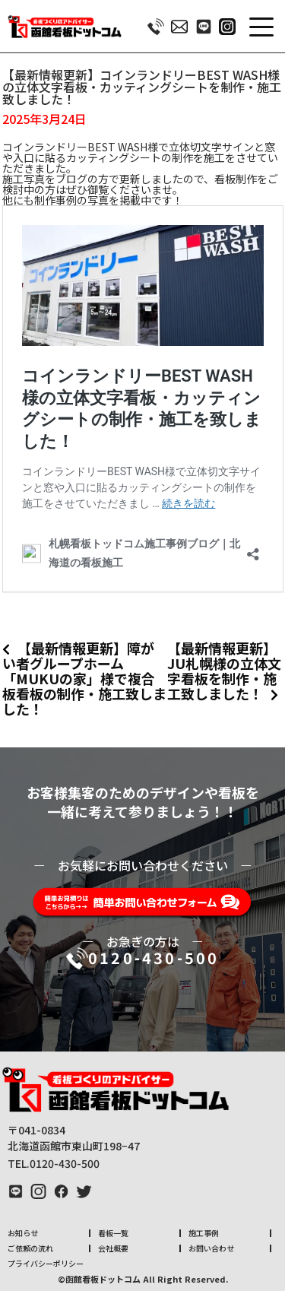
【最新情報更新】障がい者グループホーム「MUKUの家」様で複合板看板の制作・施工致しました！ (84, 678)
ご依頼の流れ (30, 1248)
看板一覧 (113, 1233)
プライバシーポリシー (46, 1263)
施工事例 (203, 1233)
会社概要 (113, 1248)
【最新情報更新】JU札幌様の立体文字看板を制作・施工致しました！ (224, 670)
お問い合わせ (211, 1248)
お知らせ (23, 1233)
